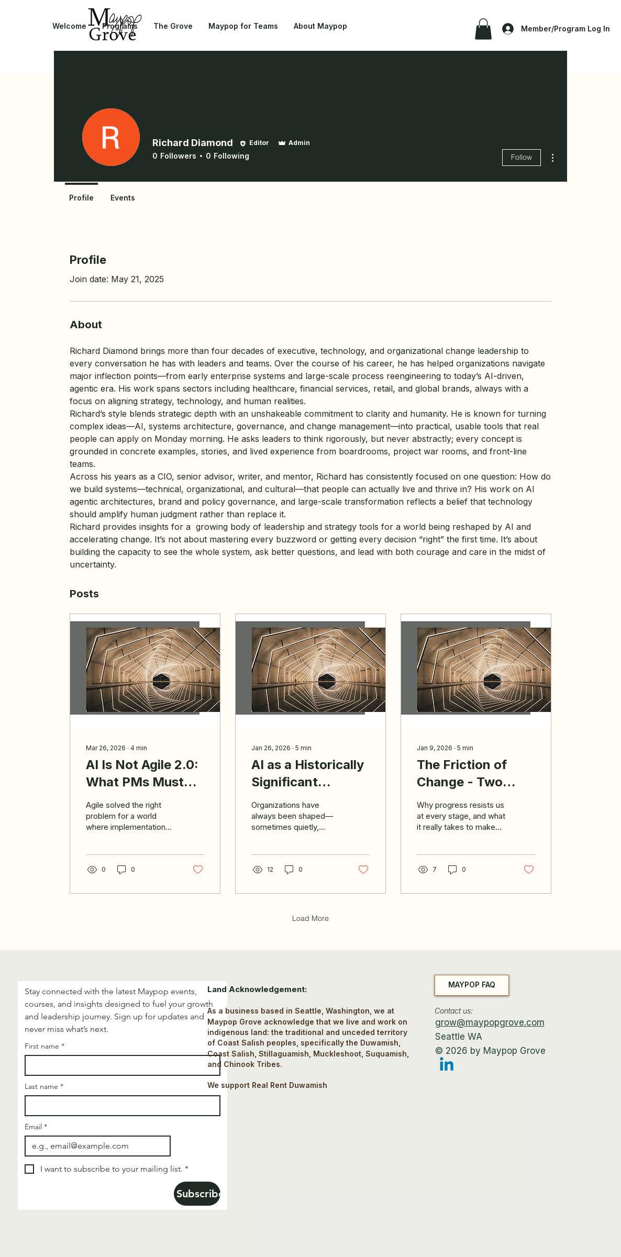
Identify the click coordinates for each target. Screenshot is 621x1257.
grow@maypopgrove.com (490, 1022)
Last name (44, 1086)
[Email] (94, 1146)
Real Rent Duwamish (289, 1085)
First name (44, 1046)
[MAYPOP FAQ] (472, 985)
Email (36, 1126)
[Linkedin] (446, 1065)
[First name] (119, 1065)
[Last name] (119, 1105)
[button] (483, 29)
